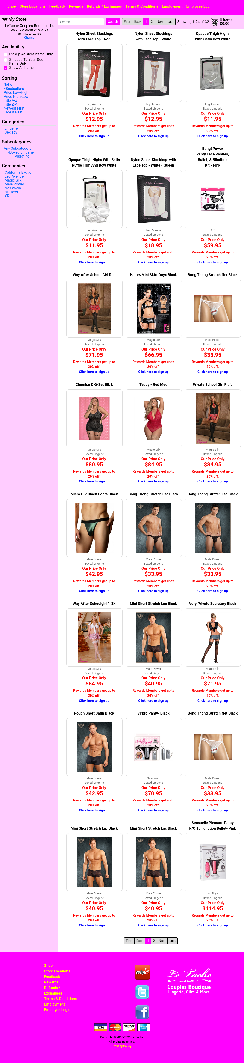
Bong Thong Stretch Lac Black (154, 494)
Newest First (14, 108)
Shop (11, 6)
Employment (172, 6)
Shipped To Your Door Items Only (27, 61)
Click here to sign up (94, 136)
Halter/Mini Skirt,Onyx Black (153, 275)
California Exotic (18, 172)
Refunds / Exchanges (104, 6)
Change (29, 37)
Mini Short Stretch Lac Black (153, 603)
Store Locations (33, 6)
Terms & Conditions (142, 6)
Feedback (57, 6)
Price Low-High (16, 93)
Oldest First (13, 112)
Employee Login (199, 6)
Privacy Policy (122, 1046)
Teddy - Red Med (153, 384)
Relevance (12, 85)
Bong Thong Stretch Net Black (213, 275)
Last (170, 22)
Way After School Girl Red (94, 275)
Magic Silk (13, 180)
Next (160, 22)
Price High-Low (16, 96)
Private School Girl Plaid (213, 384)
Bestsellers (15, 89)
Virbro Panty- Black (153, 713)
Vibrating (22, 156)
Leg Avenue (14, 176)
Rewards (76, 6)
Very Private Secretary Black (212, 603)
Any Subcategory (17, 148)
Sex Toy (11, 132)
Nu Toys (11, 192)
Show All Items (21, 68)
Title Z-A (10, 104)
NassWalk (13, 188)
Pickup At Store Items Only (31, 54)
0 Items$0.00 (226, 22)
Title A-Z (10, 100)
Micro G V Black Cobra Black (94, 494)
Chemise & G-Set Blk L (94, 384)
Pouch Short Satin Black (94, 713)
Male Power (14, 184)
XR (7, 196)
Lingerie (11, 128)
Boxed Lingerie (21, 152)
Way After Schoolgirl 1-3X (94, 603)
